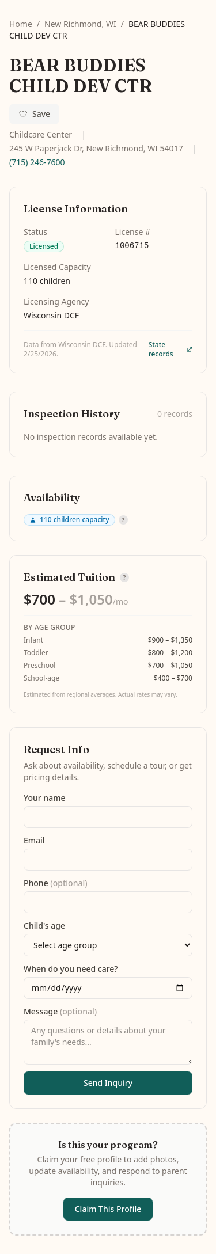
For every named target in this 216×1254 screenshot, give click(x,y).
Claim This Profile (108, 1208)
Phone (56, 882)
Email (34, 840)
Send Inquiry (108, 1082)
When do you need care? (71, 968)
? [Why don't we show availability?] (123, 520)
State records (170, 349)
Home (20, 23)
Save (34, 113)
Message (60, 1011)
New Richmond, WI (80, 23)
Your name (44, 797)
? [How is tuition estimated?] (124, 577)
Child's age (44, 925)
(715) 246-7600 (37, 162)
